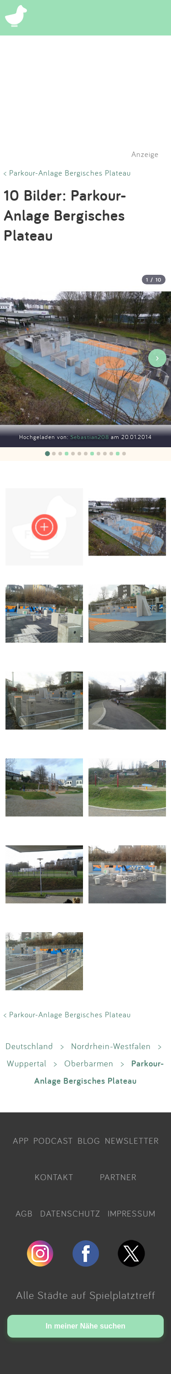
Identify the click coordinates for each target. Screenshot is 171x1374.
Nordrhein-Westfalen (111, 1046)
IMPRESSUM (131, 1213)
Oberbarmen (89, 1063)
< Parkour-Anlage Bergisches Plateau (67, 172)
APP (21, 1140)
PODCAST (53, 1140)
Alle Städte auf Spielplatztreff (85, 1295)
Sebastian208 (90, 437)
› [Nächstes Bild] (157, 358)
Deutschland (29, 1046)
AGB (24, 1213)
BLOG (89, 1140)
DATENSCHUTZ (70, 1213)
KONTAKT (54, 1177)
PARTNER (118, 1177)
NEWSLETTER (132, 1140)
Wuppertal (27, 1063)
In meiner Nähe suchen (85, 1326)
